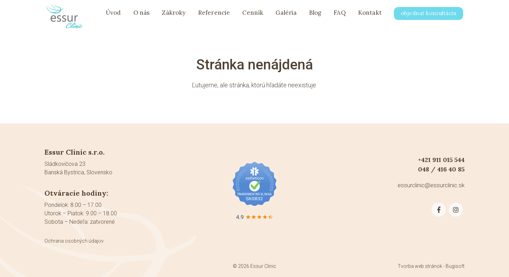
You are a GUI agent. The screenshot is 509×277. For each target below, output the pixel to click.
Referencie (214, 15)
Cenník (252, 15)
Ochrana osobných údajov (74, 241)
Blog (315, 15)
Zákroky (174, 15)
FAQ (340, 15)
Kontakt (370, 15)
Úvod (113, 15)
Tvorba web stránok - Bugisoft (431, 266)
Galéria (286, 15)
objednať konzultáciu (428, 15)
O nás (141, 15)
